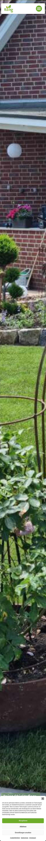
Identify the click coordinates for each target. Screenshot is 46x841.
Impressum (32, 838)
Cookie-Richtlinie (15, 838)
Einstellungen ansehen (23, 833)
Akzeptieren (23, 821)
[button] (43, 799)
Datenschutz (24, 838)
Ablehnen (23, 827)
